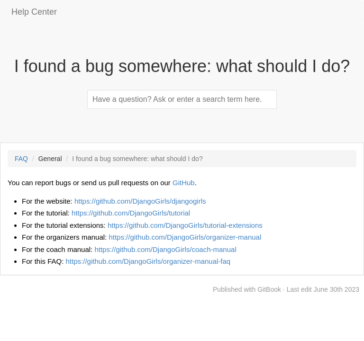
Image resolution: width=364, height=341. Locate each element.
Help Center (34, 12)
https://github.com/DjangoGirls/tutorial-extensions (185, 225)
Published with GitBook (247, 289)
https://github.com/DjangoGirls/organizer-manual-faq (148, 261)
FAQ (21, 158)
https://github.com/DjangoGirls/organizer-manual (185, 237)
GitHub (184, 183)
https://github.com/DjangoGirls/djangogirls (140, 201)
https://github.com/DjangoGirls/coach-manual (165, 249)
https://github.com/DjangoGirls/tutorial (131, 213)
